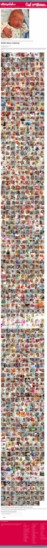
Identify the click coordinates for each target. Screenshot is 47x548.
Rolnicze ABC (26, 538)
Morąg (34, 534)
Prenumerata (43, 527)
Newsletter (42, 526)
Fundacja (42, 525)
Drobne (42, 532)
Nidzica (34, 536)
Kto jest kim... (26, 534)
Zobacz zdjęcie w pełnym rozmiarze (6, 39)
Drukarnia (42, 529)
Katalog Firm (43, 535)
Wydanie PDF (43, 528)
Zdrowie (25, 540)
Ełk (33, 528)
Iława (33, 531)
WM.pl (25, 525)
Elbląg (33, 527)
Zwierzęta (25, 541)
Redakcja (33, 0)
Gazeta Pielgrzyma (27, 532)
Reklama (36, 0)
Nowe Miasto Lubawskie (34, 538)
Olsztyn (34, 539)
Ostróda (34, 540)
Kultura (25, 535)
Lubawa (34, 533)
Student (25, 539)
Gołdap (34, 530)
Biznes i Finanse (26, 530)
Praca (42, 533)
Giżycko (34, 529)
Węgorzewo (34, 543)
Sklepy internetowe (44, 538)
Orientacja (25, 536)
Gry (24, 533)
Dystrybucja (40, 0)
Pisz (33, 541)
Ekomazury (26, 531)
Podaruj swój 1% (26, 529)
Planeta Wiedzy (26, 537)
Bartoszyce (34, 525)
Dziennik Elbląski (26, 526)
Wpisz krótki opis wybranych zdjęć (6, 513)
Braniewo (34, 526)
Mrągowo (34, 535)
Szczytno (34, 542)
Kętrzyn (34, 532)
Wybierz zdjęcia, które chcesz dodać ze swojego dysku (8, 511)
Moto (42, 534)
